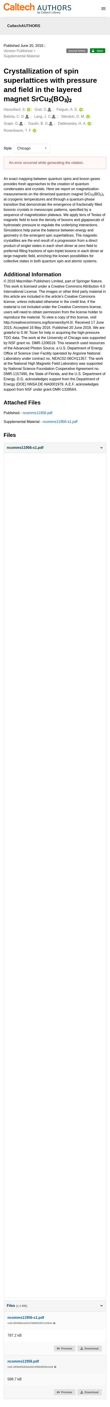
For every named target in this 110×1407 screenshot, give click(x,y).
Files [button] (55, 1306)
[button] (55, 447)
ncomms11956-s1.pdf (60, 422)
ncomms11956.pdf (38, 413)
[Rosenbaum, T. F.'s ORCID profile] (34, 130)
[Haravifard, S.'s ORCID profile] (28, 109)
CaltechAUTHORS (23, 25)
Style (8, 148)
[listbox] (32, 148)
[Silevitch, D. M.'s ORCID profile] (87, 116)
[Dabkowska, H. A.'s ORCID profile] (88, 123)
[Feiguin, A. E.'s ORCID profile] (80, 109)
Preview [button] (64, 1348)
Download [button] (89, 1348)
